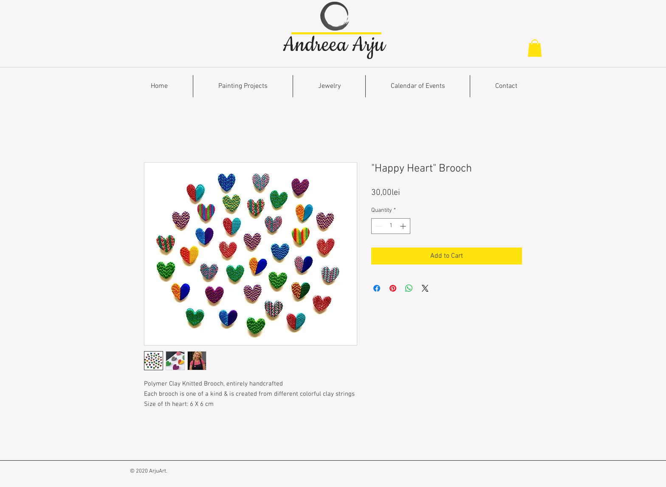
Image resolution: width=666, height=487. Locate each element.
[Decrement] (378, 226)
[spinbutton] (390, 226)
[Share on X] (425, 288)
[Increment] (403, 226)
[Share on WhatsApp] (409, 288)
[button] (535, 48)
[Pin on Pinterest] (393, 288)
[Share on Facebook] (377, 288)
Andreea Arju (334, 45)
